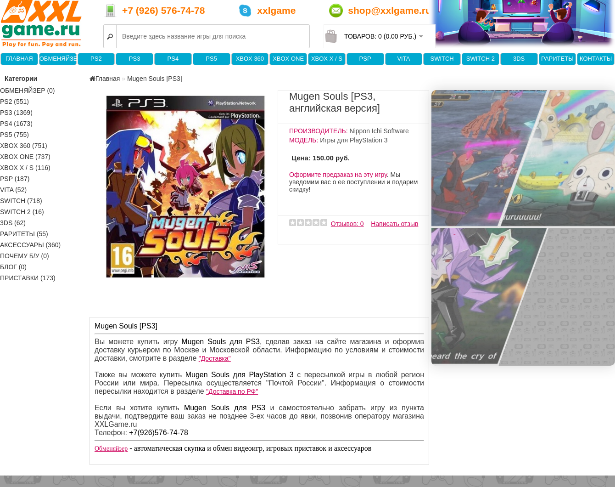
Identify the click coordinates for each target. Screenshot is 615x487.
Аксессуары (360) (30, 245)
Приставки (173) (28, 278)
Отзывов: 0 (347, 223)
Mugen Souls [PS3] (154, 78)
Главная (19, 58)
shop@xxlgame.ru (389, 10)
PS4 (173, 58)
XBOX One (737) (25, 156)
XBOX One (288, 58)
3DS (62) (13, 223)
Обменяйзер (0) (27, 90)
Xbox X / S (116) (25, 167)
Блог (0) (13, 267)
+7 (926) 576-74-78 (163, 10)
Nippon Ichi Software (379, 131)
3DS (519, 58)
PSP (365, 58)
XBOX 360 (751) (23, 145)
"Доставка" (215, 358)
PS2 (96, 58)
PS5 (211, 58)
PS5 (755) (14, 134)
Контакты (596, 58)
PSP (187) (14, 178)
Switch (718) (21, 200)
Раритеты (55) (24, 234)
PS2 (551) (14, 101)
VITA (403, 58)
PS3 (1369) (16, 112)
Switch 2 (480, 58)
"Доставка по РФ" (232, 391)
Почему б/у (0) (24, 256)
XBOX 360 (250, 58)
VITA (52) (13, 189)
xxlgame (276, 10)
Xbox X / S (326, 58)
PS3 (134, 58)
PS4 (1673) (16, 123)
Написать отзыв (394, 223)
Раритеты (557, 58)
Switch (441, 58)
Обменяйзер (57, 58)
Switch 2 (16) (22, 211)
